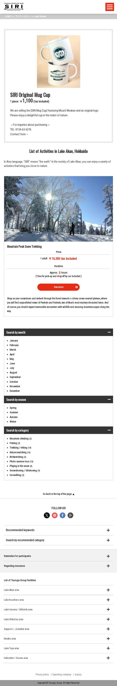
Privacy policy (42, 674)
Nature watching (20, 452)
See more (58, 287)
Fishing (15, 443)
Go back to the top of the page (58, 494)
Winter (13, 421)
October (14, 381)
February (14, 345)
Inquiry (78, 674)
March (13, 349)
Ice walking (17, 475)
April (12, 354)
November (15, 386)
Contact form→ (19, 134)
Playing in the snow (21, 465)
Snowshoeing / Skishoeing (25, 470)
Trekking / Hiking (20, 447)
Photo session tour (21, 461)
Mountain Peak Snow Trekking (24, 246)
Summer (14, 412)
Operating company (61, 674)
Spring (13, 407)
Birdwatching (18, 456)
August (13, 372)
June (12, 363)
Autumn (14, 417)
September (15, 377)
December (15, 390)
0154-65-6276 (23, 129)
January (14, 340)
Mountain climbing (21, 438)
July (12, 368)
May (12, 358)
